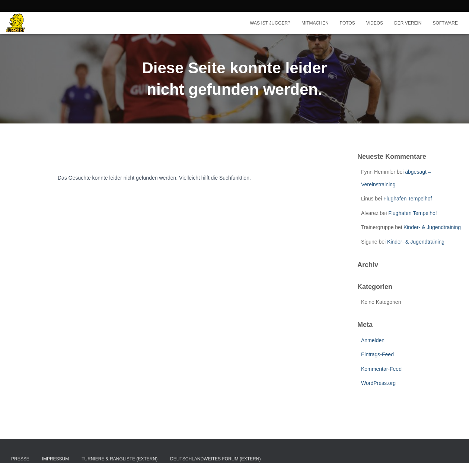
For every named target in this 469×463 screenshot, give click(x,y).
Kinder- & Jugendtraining (432, 227)
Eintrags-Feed (377, 354)
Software (445, 23)
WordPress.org (378, 383)
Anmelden (373, 340)
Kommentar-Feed (381, 369)
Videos (374, 23)
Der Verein (407, 23)
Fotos (347, 23)
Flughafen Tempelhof (407, 199)
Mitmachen (315, 23)
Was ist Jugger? (270, 23)
